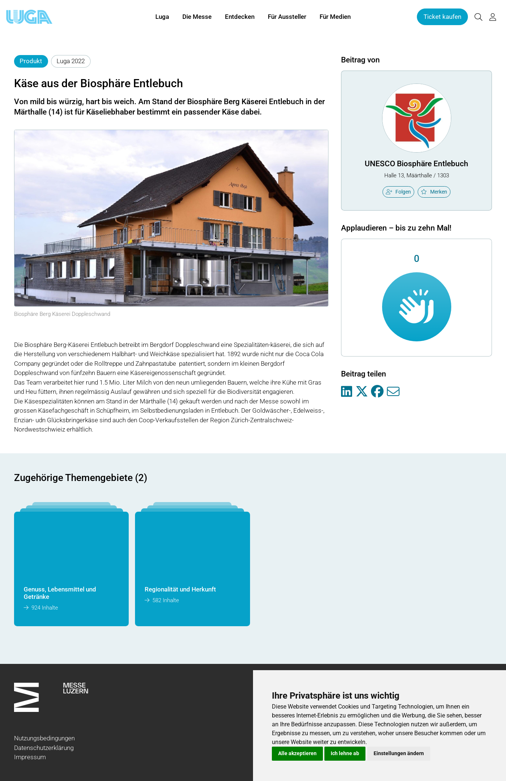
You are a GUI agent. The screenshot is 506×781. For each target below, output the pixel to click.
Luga (162, 17)
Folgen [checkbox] (398, 192)
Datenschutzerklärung (44, 747)
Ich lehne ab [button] (345, 753)
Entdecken (239, 17)
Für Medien (335, 17)
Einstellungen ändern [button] (399, 753)
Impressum (30, 757)
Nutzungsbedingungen (44, 738)
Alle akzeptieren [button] (297, 753)
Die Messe (197, 17)
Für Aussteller (287, 17)
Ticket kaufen (442, 17)
